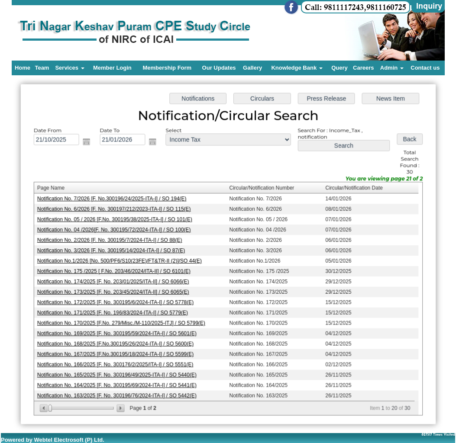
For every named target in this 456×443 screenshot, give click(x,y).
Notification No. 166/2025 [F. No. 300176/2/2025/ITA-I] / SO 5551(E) (117, 363)
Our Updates (219, 67)
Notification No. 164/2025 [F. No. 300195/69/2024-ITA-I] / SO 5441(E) (118, 383)
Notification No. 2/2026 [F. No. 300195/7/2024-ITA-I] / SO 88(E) (111, 241)
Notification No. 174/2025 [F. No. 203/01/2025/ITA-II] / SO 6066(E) (114, 281)
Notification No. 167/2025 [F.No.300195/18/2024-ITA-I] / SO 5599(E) (117, 352)
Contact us (425, 67)
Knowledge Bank (296, 67)
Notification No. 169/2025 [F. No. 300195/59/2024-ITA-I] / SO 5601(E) (118, 332)
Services (69, 67)
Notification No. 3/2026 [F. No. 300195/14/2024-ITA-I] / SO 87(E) (112, 250)
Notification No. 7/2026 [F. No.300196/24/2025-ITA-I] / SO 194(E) (113, 200)
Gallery (252, 67)
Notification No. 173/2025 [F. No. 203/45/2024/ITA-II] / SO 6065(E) (114, 291)
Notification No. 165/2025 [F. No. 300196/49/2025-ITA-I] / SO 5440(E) (118, 372)
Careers (363, 67)
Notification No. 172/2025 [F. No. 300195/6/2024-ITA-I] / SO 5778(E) (117, 302)
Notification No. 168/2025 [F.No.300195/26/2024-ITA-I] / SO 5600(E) (117, 342)
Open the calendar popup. (89, 144)
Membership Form (166, 67)
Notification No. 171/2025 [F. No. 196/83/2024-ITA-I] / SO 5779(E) (114, 311)
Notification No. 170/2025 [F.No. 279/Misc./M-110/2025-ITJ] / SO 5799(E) (122, 322)
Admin (392, 67)
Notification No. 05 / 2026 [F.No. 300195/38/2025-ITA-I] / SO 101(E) (116, 220)
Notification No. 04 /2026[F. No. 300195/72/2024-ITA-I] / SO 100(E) (115, 230)
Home (22, 67)
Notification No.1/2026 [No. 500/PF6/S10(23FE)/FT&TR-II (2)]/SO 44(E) (121, 261)
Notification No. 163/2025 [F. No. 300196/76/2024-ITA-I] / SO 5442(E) (118, 393)
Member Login (112, 67)
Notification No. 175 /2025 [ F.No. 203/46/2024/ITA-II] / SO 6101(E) (115, 271)
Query (339, 67)
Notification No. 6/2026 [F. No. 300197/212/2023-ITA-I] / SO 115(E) (115, 210)
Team (42, 67)
